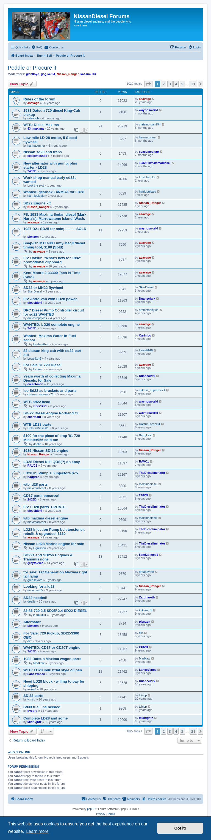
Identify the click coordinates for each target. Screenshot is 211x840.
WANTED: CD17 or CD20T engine (51, 647)
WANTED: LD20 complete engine (51, 324)
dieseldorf (34, 302)
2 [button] (164, 83)
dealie (37, 444)
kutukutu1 (39, 615)
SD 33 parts (33, 696)
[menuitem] (36, 47)
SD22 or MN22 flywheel (43, 288)
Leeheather (41, 344)
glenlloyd (32, 74)
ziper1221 (40, 406)
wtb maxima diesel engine (45, 518)
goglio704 (48, 74)
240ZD (32, 171)
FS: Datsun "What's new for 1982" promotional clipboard (52, 260)
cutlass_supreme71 (40, 394)
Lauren (38, 369)
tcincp (31, 699)
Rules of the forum (39, 99)
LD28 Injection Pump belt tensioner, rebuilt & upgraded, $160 (54, 531)
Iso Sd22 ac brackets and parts (50, 390)
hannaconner (36, 145)
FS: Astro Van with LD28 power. (50, 299)
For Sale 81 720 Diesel (42, 365)
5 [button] (182, 83)
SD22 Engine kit (37, 203)
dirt (29, 641)
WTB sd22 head (36, 402)
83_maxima (35, 128)
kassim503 (88, 74)
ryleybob (33, 118)
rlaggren (33, 476)
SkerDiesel (34, 291)
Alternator (32, 622)
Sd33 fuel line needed (41, 707)
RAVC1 (32, 465)
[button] (148, 84)
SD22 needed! (35, 598)
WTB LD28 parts (37, 424)
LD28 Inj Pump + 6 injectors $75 (50, 473)
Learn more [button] (37, 831)
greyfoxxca (35, 563)
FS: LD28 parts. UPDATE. (44, 507)
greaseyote (34, 580)
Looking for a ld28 (39, 586)
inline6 (31, 689)
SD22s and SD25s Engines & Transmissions (48, 557)
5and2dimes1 (148, 554)
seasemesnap (37, 155)
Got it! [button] (180, 828)
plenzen (33, 236)
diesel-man (35, 384)
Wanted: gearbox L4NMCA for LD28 (53, 192)
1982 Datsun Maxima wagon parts (52, 659)
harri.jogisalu (36, 195)
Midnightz (34, 722)
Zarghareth (147, 597)
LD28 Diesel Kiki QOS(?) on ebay (51, 462)
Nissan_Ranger (68, 74)
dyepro (32, 710)
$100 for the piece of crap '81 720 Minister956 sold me (51, 438)
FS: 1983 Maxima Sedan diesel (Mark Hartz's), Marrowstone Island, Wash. (54, 216)
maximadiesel (36, 488)
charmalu (34, 416)
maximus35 (35, 590)
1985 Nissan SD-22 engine (45, 450)
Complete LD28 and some (45, 718)
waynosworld (148, 110)
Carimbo (145, 335)
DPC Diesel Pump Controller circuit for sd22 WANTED (53, 312)
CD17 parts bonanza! (41, 496)
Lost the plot (35, 185)
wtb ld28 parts (35, 484)
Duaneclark (147, 298)
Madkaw (39, 663)
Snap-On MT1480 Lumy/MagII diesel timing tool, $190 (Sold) (54, 245)
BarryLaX (145, 435)
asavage (33, 103)
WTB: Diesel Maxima (41, 125)
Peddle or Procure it (32, 68)
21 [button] (193, 83)
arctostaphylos (37, 318)
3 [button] (170, 83)
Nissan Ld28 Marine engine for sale (53, 544)
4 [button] (176, 83)
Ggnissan (39, 548)
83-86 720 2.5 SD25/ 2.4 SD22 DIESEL (55, 611)
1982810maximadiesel (155, 163)
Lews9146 (34, 358)
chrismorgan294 (150, 124)
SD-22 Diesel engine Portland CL (51, 413)
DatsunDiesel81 (38, 428)
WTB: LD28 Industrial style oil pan (52, 670)
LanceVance (36, 673)
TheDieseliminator (152, 472)
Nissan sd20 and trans (42, 152)
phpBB (91, 809)
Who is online (19, 752)
